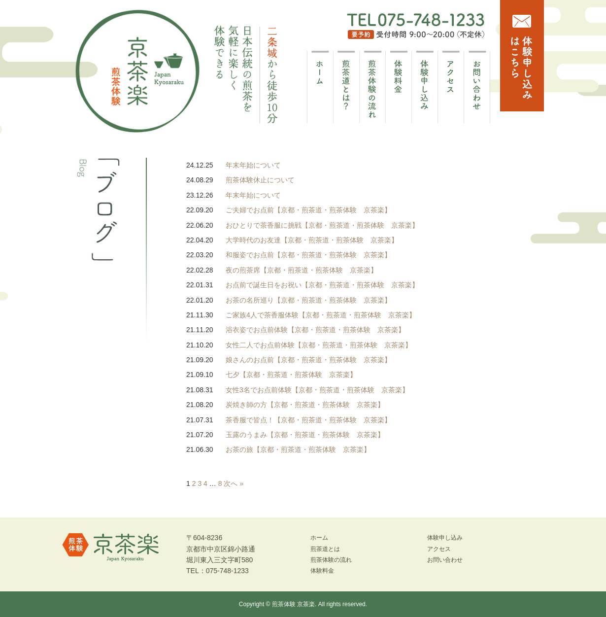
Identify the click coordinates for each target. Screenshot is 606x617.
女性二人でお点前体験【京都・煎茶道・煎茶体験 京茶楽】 (319, 345)
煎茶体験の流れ (331, 559)
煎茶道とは (325, 549)
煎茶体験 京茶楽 (293, 604)
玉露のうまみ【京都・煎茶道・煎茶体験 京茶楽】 (305, 435)
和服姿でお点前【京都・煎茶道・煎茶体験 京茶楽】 (308, 255)
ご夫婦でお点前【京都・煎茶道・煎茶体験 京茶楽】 (308, 210)
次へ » (233, 483)
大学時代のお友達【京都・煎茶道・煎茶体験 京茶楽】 (312, 240)
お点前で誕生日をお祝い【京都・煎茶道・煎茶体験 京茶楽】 (322, 285)
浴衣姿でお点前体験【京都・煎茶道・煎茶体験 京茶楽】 (315, 330)
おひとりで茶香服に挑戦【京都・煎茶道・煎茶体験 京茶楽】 (322, 225)
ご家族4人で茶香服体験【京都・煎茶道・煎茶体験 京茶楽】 (321, 315)
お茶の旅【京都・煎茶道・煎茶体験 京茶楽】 (298, 449)
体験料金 (322, 570)
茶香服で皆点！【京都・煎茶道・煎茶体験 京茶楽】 (308, 420)
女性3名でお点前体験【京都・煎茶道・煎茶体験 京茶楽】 (317, 390)
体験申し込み (445, 537)
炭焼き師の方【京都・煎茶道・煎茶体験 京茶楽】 (305, 405)
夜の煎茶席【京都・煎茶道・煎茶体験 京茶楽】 (301, 270)
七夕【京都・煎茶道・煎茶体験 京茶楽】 (291, 374)
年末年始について (253, 165)
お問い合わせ (445, 559)
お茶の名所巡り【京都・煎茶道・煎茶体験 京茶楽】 (308, 300)
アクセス (439, 549)
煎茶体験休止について (260, 180)
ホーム (319, 537)
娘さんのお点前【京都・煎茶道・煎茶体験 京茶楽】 (308, 360)
